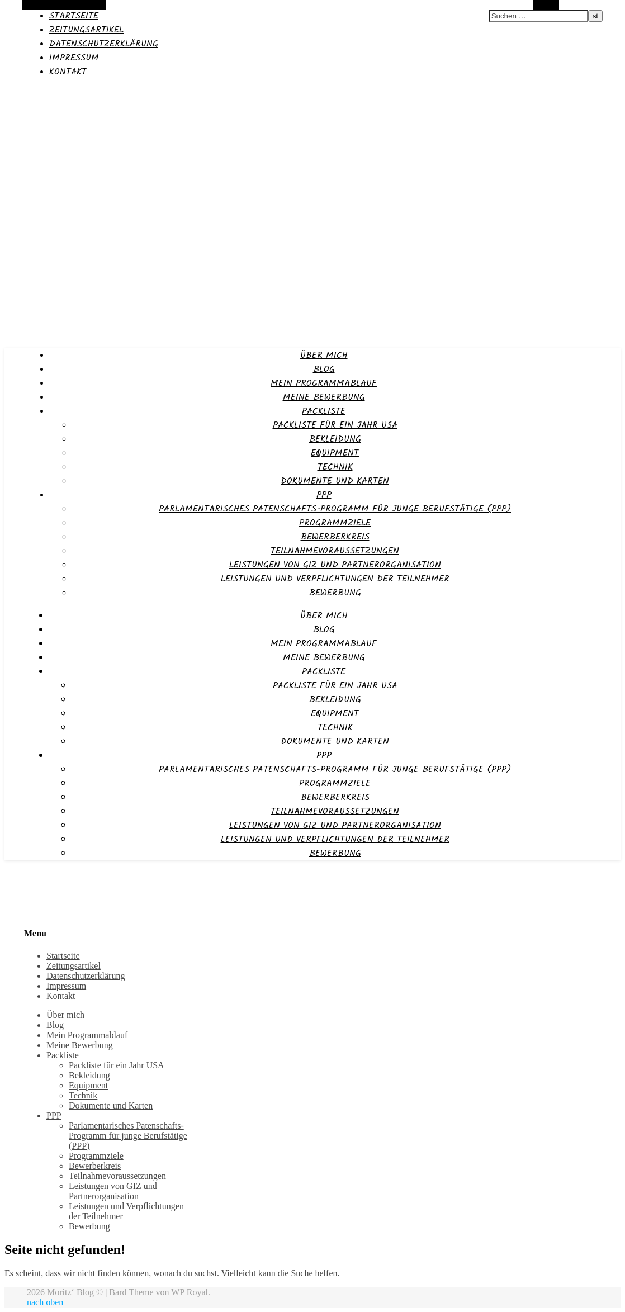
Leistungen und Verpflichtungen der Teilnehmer (335, 579)
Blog (324, 369)
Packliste (323, 411)
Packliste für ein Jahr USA (335, 425)
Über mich (324, 355)
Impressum (74, 58)
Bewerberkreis (335, 537)
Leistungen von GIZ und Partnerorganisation (335, 565)
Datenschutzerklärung (103, 44)
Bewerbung (335, 593)
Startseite (73, 16)
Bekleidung (335, 439)
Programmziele (335, 523)
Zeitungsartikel (86, 30)
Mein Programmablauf (324, 383)
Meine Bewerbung (324, 397)
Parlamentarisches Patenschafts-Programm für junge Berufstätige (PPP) (335, 509)
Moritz (18, 93)
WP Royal (189, 1292)
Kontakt (68, 72)
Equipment (335, 453)
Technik (335, 467)
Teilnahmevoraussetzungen (335, 551)
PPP (324, 495)
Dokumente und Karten (335, 481)
